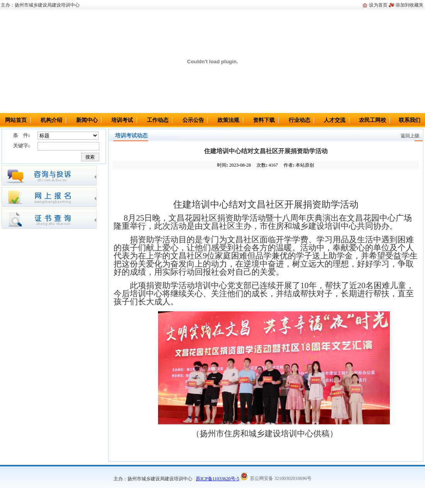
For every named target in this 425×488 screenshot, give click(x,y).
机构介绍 (51, 120)
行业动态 (299, 120)
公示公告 (193, 120)
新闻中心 (87, 120)
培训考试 (122, 120)
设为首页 (378, 5)
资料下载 (264, 120)
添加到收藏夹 (409, 5)
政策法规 (228, 120)
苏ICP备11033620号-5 (217, 478)
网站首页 (16, 120)
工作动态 (157, 120)
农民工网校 (372, 120)
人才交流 (334, 120)
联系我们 (409, 120)
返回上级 (410, 135)
